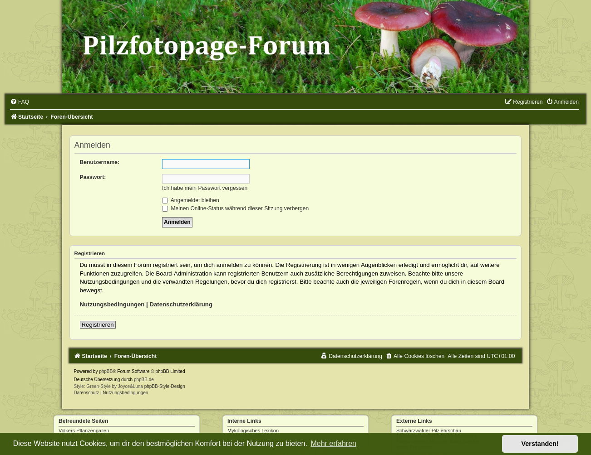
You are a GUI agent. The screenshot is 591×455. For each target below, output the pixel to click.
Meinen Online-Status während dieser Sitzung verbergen (235, 208)
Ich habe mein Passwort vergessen (204, 188)
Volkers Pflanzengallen (84, 430)
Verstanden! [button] (540, 443)
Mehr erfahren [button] (333, 443)
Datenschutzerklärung (180, 304)
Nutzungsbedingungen (112, 304)
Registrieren (98, 324)
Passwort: (93, 177)
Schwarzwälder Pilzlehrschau (428, 430)
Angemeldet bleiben (190, 200)
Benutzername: (99, 162)
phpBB (106, 371)
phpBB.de (144, 379)
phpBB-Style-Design (164, 386)
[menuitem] (19, 102)
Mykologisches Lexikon (253, 430)
